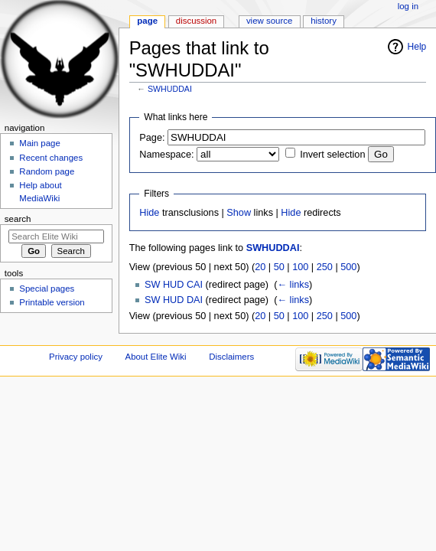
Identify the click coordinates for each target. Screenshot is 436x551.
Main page (39, 143)
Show (238, 212)
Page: (151, 137)
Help (417, 46)
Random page (46, 171)
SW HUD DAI (174, 300)
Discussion (196, 20)
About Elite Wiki (156, 356)
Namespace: (166, 154)
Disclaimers (231, 356)
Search (18, 218)
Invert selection (332, 154)
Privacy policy (75, 356)
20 (260, 267)
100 (300, 267)
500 (348, 267)
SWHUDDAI (170, 88)
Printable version (51, 302)
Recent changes (51, 157)
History (324, 20)
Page (147, 20)
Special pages (46, 288)
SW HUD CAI (174, 284)
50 (279, 267)
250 (325, 267)
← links (293, 284)
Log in (408, 6)
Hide (149, 212)
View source (269, 20)
